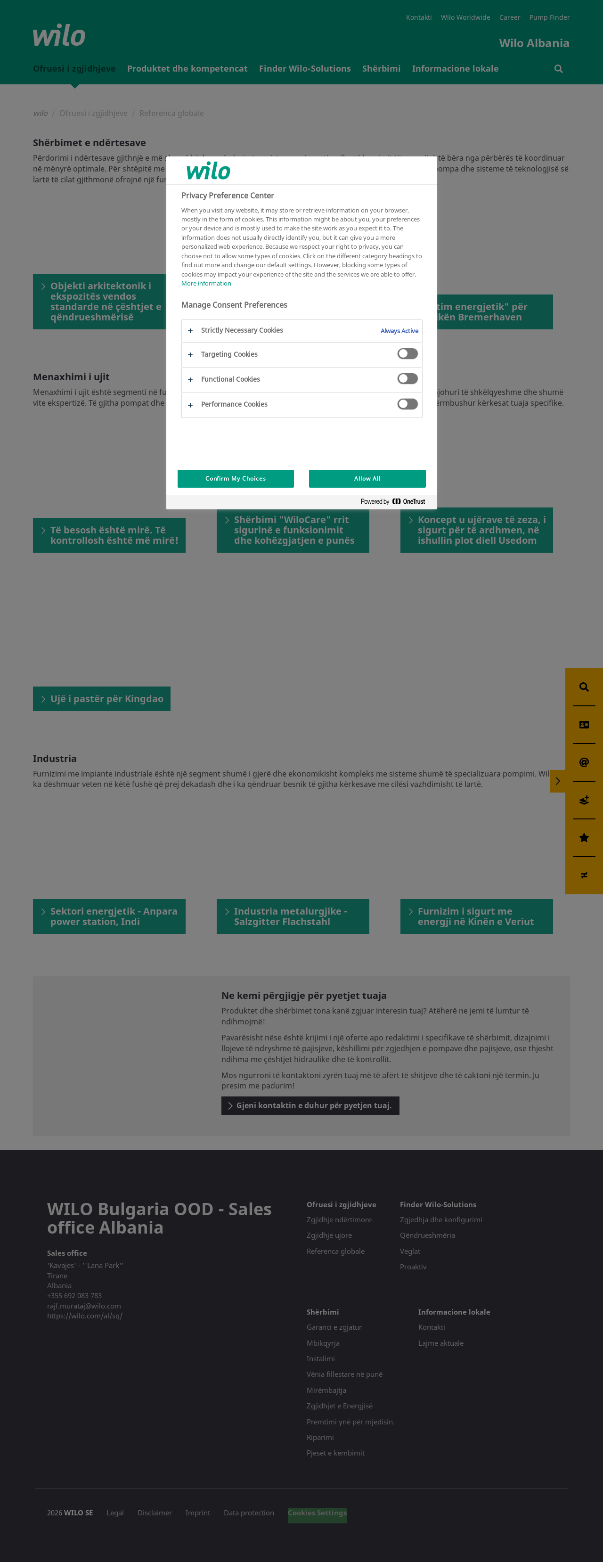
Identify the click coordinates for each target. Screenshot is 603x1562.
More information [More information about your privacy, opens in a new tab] (206, 283)
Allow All (367, 478)
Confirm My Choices (235, 478)
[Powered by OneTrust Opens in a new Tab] (396, 503)
